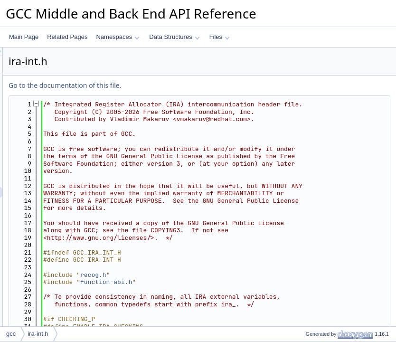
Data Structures (174, 36)
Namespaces (117, 36)
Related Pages (67, 36)
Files (219, 36)
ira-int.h (38, 333)
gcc (11, 333)
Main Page (23, 36)
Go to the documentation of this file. (183, 85)
